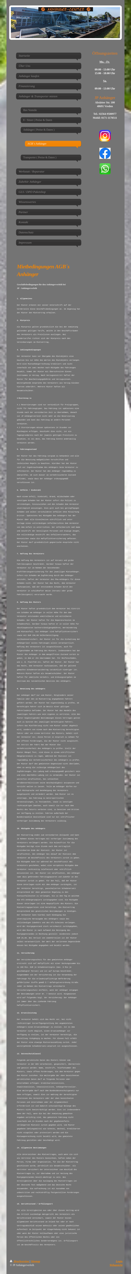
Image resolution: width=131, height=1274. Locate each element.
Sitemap (35, 1261)
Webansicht (116, 1265)
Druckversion (20, 1261)
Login (119, 1261)
